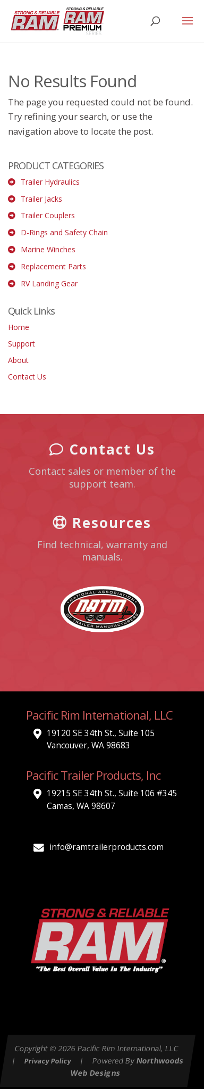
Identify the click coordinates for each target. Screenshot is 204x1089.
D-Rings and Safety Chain (64, 232)
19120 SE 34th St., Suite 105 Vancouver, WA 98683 (101, 740)
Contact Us (27, 377)
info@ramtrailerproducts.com (106, 847)
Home (18, 327)
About (18, 360)
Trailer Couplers (48, 215)
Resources (102, 522)
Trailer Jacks (41, 199)
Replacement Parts (53, 266)
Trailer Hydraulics (50, 182)
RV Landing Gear (49, 283)
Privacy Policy (48, 1060)
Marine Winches (48, 249)
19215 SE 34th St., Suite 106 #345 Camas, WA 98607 (112, 800)
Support (21, 344)
